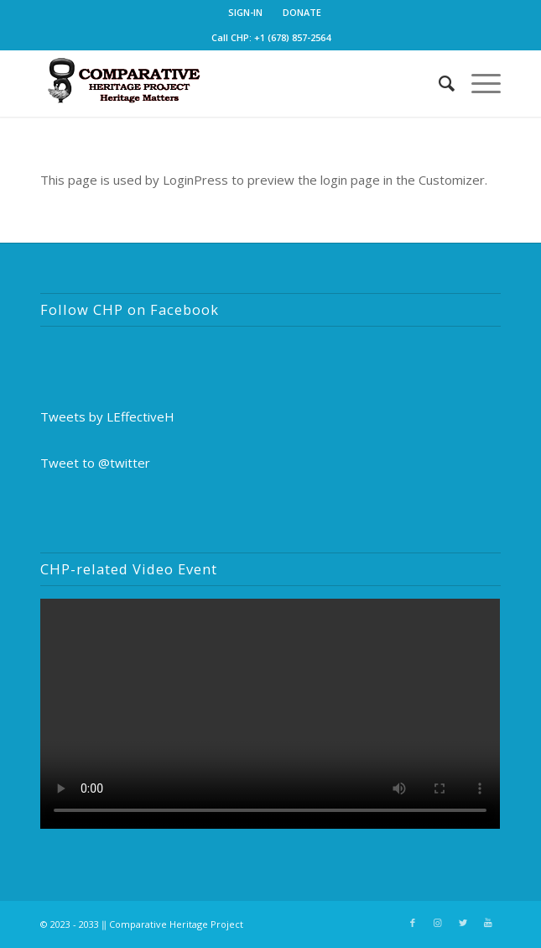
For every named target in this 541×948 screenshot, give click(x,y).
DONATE (302, 12)
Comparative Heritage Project (176, 924)
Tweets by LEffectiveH (107, 416)
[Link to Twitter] (463, 922)
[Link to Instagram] (437, 922)
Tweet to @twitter (95, 462)
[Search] (438, 83)
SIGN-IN (245, 12)
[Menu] (478, 83)
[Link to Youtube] (488, 922)
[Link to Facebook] (412, 922)
